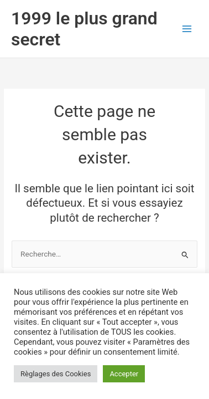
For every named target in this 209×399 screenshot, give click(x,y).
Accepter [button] (123, 374)
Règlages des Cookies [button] (55, 374)
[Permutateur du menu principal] (187, 28)
